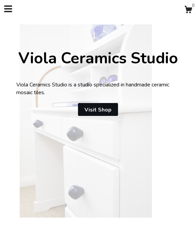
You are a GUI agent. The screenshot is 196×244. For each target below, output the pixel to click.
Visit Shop (98, 110)
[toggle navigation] (8, 8)
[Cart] (188, 10)
